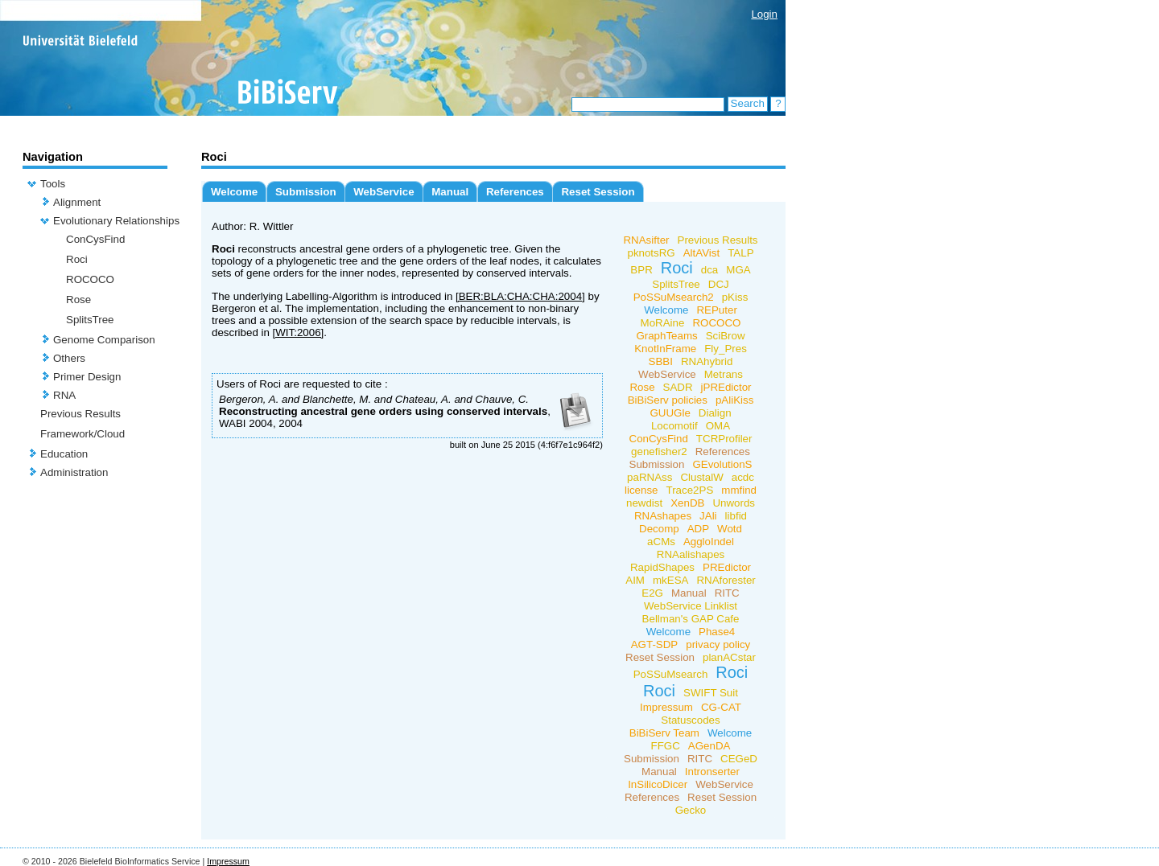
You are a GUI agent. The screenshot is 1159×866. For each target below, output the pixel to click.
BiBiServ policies (667, 400)
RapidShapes (662, 567)
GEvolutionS (722, 464)
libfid (736, 516)
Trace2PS (690, 490)
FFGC (665, 746)
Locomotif (674, 426)
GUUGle (670, 413)
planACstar (729, 657)
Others (69, 358)
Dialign (715, 413)
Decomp (659, 529)
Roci (77, 259)
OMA (718, 426)
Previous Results (80, 414)
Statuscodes (690, 720)
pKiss (735, 297)
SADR (678, 387)
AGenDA (709, 746)
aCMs (661, 542)
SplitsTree (90, 320)
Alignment (77, 202)
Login (764, 14)
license (641, 490)
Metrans (723, 374)
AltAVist (701, 253)
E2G (652, 593)
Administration (74, 472)
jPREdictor (726, 387)
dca (710, 270)
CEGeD (738, 759)
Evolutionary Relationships (116, 221)
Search (748, 103)
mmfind (739, 490)
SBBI (661, 361)
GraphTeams (666, 336)
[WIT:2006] (298, 332)
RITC (727, 593)
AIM (635, 580)
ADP (698, 529)
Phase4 (717, 632)
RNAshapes (662, 516)
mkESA (670, 580)
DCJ (718, 284)
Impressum (666, 707)
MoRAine (663, 323)
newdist (644, 503)
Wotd (729, 529)
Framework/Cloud (82, 434)
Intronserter (712, 771)
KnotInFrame (665, 349)
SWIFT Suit (710, 693)
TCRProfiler (724, 439)
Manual (449, 192)
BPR (641, 270)
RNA (64, 395)
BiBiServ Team (664, 733)
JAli (707, 516)
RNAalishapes (690, 554)
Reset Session (597, 192)
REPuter (716, 310)
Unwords (733, 503)
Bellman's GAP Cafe (691, 619)
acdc (743, 477)
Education (64, 454)
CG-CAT (721, 707)
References (515, 192)
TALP (740, 253)
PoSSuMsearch (670, 674)
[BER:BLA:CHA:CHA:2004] (520, 296)
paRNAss (649, 477)
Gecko (691, 810)
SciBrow (725, 336)
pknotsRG (650, 253)
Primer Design (87, 377)
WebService (383, 192)
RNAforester (725, 580)
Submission (305, 192)
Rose (78, 299)
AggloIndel (708, 542)
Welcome (234, 192)
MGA (738, 270)
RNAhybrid (706, 361)
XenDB (687, 503)
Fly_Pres (725, 349)
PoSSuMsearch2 (673, 297)
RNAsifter (646, 240)
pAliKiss (734, 400)
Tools (52, 184)
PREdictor (727, 567)
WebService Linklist (690, 606)
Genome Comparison (104, 340)
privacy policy (718, 644)
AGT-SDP (654, 644)
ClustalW (701, 477)
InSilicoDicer (657, 784)
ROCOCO (90, 279)
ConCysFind (95, 239)
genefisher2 (659, 451)
